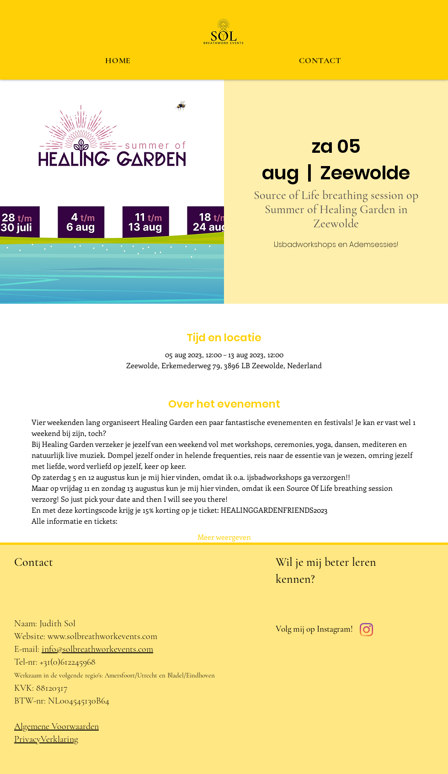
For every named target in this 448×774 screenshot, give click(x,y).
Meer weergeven (224, 537)
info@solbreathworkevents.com (97, 649)
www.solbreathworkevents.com (102, 636)
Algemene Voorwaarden (56, 726)
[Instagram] (366, 629)
